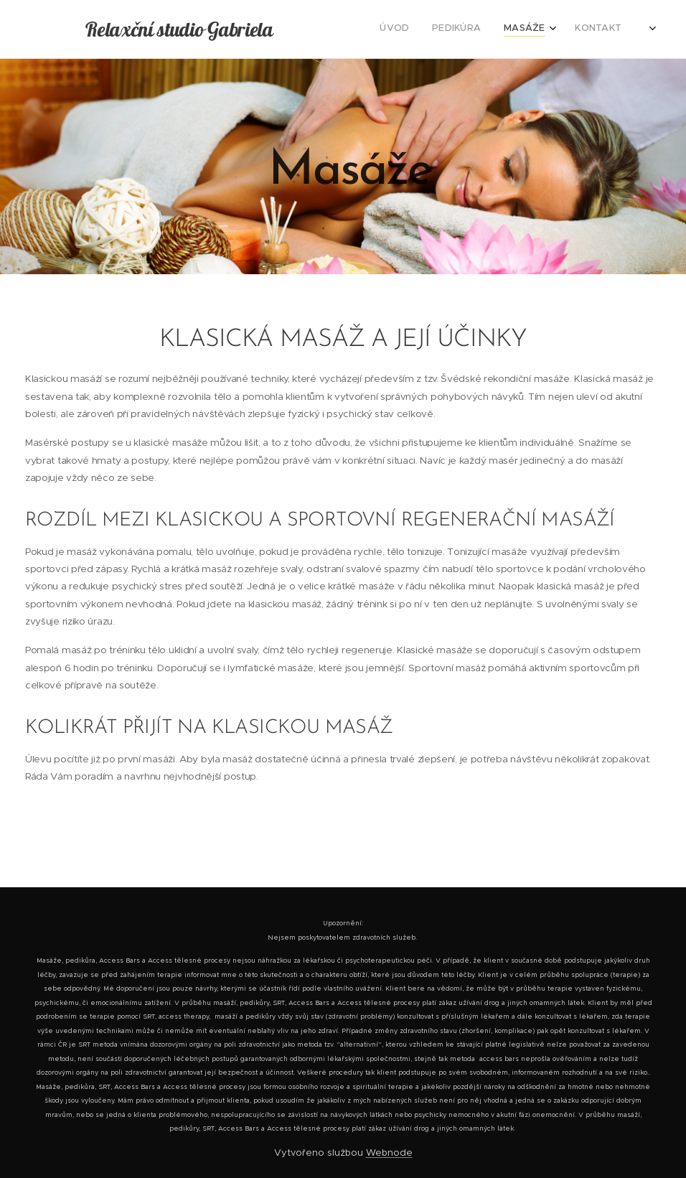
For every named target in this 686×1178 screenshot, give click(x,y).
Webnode (389, 1152)
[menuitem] (565, 29)
